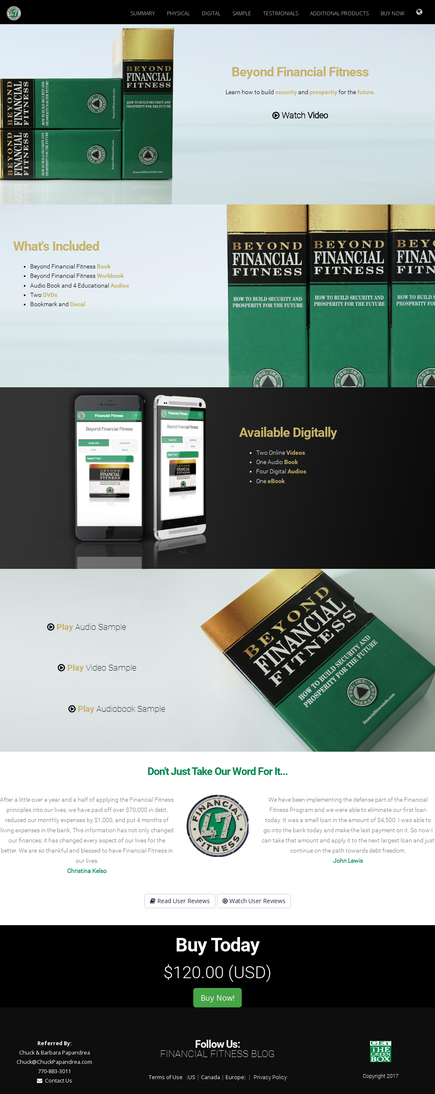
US (191, 1077)
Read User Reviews (180, 901)
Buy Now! (217, 998)
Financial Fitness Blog (217, 1054)
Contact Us (54, 1080)
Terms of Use (166, 1077)
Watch (300, 115)
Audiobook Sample (116, 709)
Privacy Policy (270, 1077)
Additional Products (339, 13)
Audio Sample (86, 627)
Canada (210, 1077)
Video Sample (97, 668)
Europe (235, 1077)
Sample (241, 13)
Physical (178, 13)
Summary (142, 13)
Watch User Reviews (254, 901)
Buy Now (392, 13)
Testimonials (280, 13)
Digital (211, 13)
